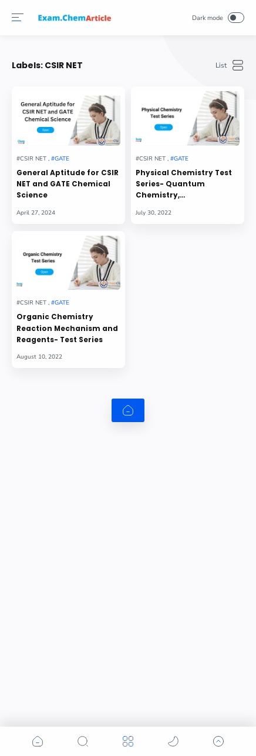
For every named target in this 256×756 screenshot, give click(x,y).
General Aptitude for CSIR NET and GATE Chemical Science (67, 184)
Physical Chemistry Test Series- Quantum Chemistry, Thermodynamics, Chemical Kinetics (184, 185)
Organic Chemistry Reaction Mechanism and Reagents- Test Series (67, 328)
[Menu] (17, 18)
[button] (37, 741)
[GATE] (60, 159)
